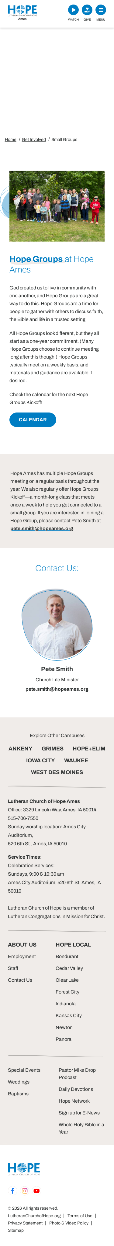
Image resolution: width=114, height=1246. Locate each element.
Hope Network (74, 1101)
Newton (64, 1027)
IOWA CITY (40, 760)
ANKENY (21, 749)
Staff (13, 968)
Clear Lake (67, 980)
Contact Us (20, 980)
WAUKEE (76, 760)
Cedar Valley (69, 968)
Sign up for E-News (79, 1112)
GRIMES (53, 749)
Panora (63, 1039)
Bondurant (67, 956)
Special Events (24, 1070)
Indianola (66, 1003)
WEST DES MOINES (57, 772)
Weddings (18, 1081)
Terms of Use (79, 1216)
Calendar (33, 419)
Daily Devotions (76, 1089)
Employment (22, 956)
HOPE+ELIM (89, 749)
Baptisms (18, 1093)
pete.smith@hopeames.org (41, 528)
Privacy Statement (25, 1223)
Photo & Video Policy (68, 1223)
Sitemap (16, 1230)
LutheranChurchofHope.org (34, 1216)
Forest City (67, 991)
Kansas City (69, 1015)
